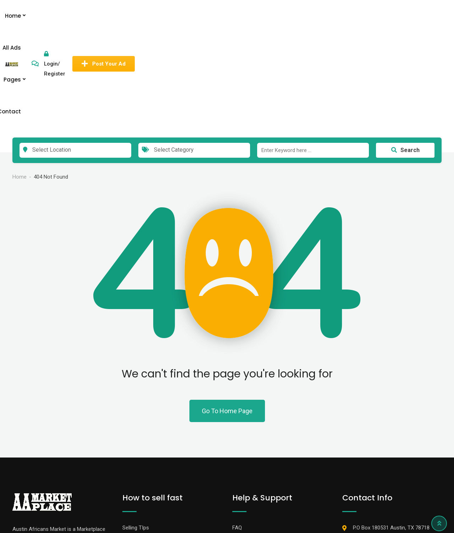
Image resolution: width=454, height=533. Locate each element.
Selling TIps (135, 422)
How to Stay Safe (252, 435)
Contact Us (245, 462)
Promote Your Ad (142, 462)
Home (199, 15)
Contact (290, 15)
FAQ (237, 422)
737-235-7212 (369, 435)
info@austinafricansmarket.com (390, 449)
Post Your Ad (410, 15)
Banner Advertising (144, 449)
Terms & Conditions (255, 449)
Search (405, 44)
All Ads (228, 15)
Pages (258, 15)
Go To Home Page (227, 305)
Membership (136, 435)
